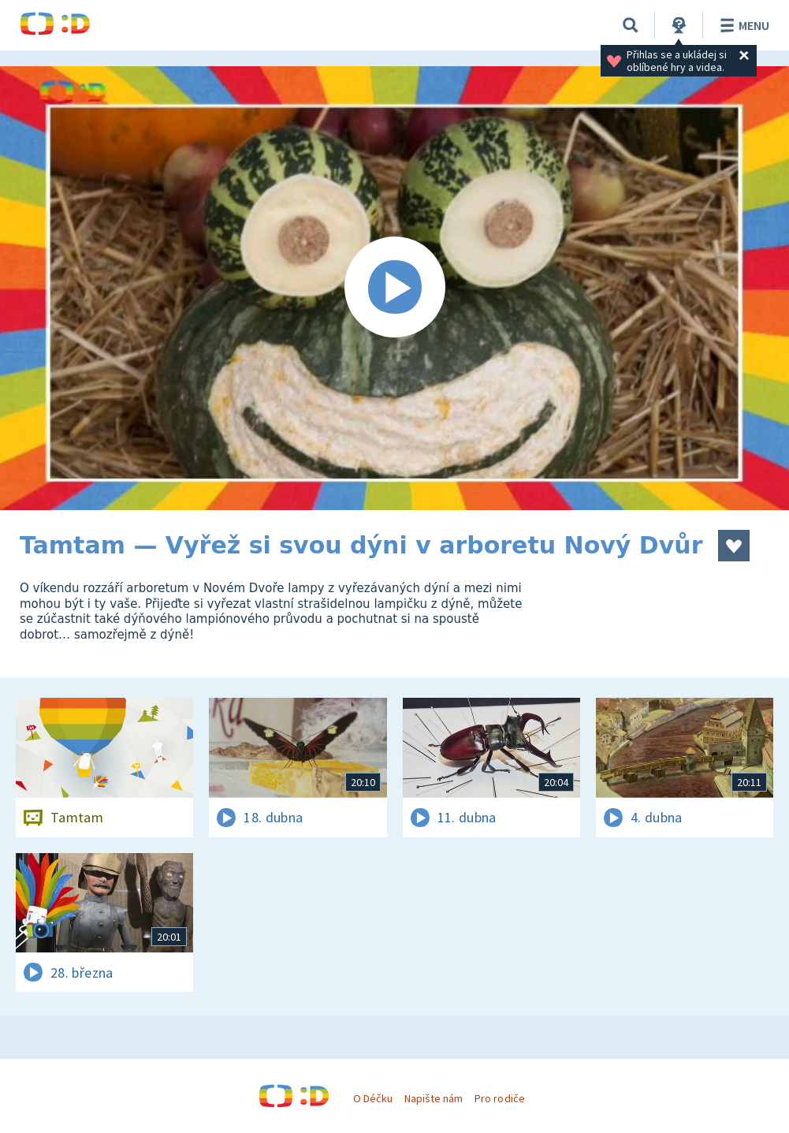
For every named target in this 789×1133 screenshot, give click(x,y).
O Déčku (373, 1098)
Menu (742, 25)
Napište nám (433, 1098)
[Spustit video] (394, 288)
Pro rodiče (499, 1098)
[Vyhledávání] (630, 25)
